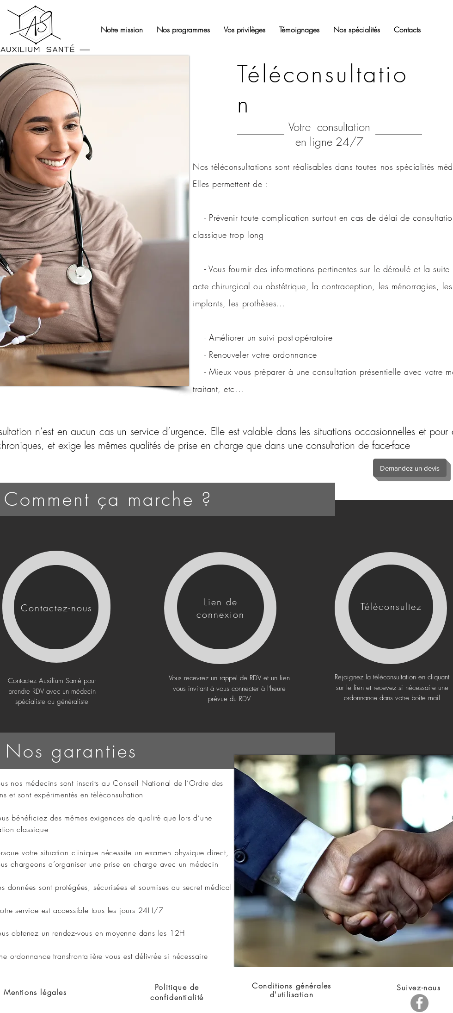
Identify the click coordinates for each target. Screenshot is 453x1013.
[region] (56, 607)
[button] (407, 29)
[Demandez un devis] (410, 468)
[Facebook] (419, 1003)
